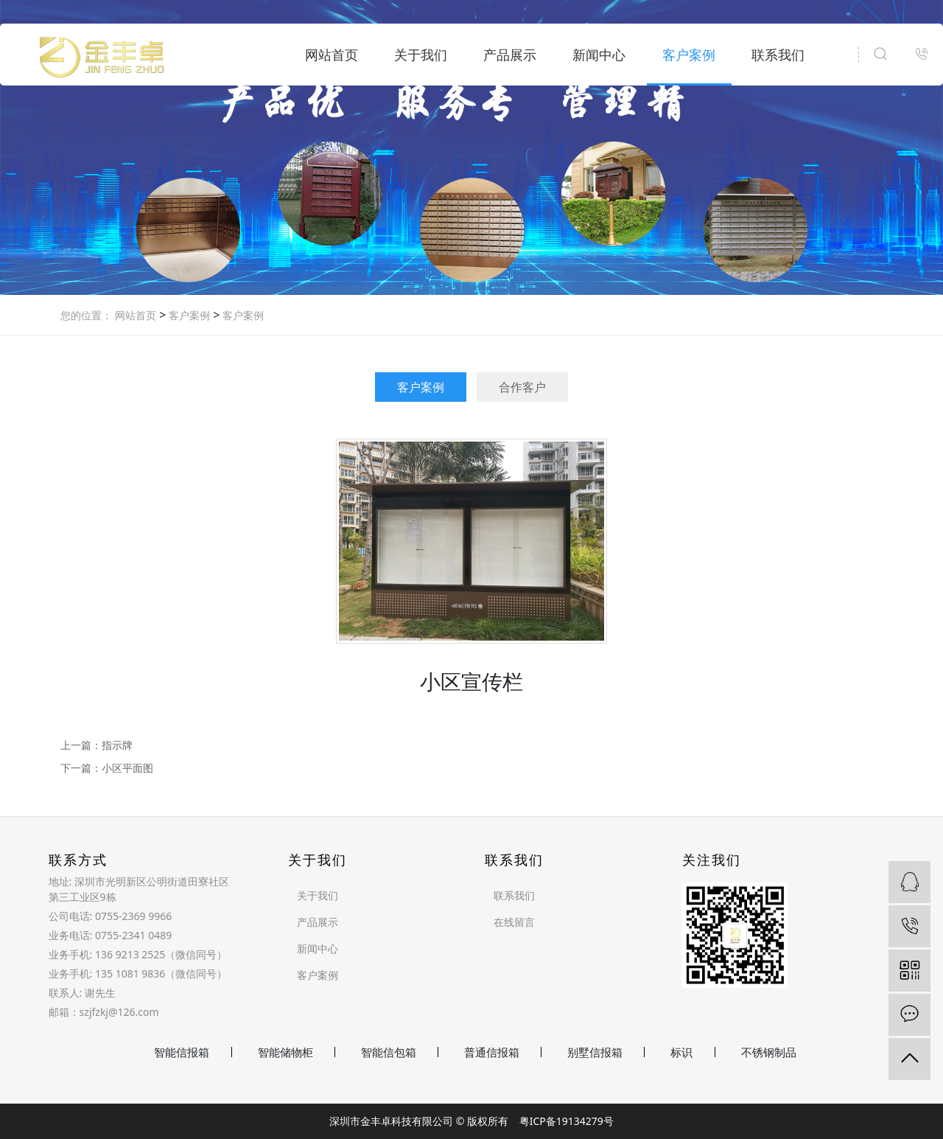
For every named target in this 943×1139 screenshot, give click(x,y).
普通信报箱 (491, 1052)
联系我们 (777, 54)
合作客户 (522, 387)
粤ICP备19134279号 (566, 1121)
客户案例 (688, 54)
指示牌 (117, 745)
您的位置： (86, 315)
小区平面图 (127, 768)
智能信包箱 (388, 1052)
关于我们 (420, 54)
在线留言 (514, 922)
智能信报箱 (181, 1052)
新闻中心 (598, 54)
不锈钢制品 (768, 1052)
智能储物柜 (285, 1052)
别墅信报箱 (595, 1052)
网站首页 (331, 54)
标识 (681, 1052)
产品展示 (509, 54)
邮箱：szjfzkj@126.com (104, 1012)
